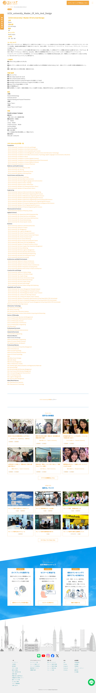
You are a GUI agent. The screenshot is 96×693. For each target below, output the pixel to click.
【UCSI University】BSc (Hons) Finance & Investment (21, 233)
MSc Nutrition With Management (15, 378)
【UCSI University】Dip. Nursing (15, 169)
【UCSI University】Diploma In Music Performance (20, 184)
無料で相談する (75, 602)
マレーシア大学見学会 (35, 666)
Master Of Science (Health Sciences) (16, 341)
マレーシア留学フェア (35, 664)
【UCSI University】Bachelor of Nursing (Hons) (19, 173)
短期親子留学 (33, 670)
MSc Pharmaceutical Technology (15, 384)
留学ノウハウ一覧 (16, 679)
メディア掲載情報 (16, 683)
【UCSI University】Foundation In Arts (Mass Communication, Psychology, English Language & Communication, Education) (38, 154)
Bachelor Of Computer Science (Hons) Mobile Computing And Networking (26, 313)
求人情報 (76, 672)
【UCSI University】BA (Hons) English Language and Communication (24, 181)
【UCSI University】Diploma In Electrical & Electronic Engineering (24, 192)
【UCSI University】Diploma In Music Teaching (19, 182)
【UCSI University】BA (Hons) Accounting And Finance (21, 255)
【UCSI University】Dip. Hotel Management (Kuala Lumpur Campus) (24, 293)
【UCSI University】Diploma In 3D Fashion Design (20, 274)
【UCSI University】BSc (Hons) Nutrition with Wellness (21, 216)
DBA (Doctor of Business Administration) (17, 330)
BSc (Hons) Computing (13, 309)
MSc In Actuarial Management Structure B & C (19, 373)
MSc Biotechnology (12, 367)
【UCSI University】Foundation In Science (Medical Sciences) (23, 162)
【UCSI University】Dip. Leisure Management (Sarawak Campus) (23, 289)
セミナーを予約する (47, 602)
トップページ (15, 662)
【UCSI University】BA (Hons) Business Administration (21, 251)
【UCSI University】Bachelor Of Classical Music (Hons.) (21, 188)
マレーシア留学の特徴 (52, 664)
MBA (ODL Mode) (11, 360)
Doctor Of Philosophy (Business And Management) (20, 317)
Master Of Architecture (13, 349)
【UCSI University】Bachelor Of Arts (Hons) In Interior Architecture (24, 268)
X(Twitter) (66, 670)
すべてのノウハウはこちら (48, 540)
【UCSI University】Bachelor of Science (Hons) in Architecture (23, 265)
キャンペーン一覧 (34, 662)
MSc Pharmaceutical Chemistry (15, 382)
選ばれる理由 (15, 670)
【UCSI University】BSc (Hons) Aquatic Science (19, 222)
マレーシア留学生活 (51, 668)
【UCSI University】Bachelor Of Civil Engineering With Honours (23, 205)
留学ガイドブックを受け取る (20, 602)
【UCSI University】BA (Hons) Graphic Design (18, 281)
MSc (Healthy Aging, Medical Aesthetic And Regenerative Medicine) (24, 365)
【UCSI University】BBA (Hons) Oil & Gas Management (21, 242)
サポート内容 (15, 668)
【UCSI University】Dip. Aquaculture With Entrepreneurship (22, 214)
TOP (8, 6)
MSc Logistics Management (14, 377)
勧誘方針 (76, 670)
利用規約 (76, 666)
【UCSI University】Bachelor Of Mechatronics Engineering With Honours (25, 196)
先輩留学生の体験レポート (17, 677)
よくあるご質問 (15, 681)
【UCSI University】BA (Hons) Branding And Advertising (21, 253)
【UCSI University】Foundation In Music (17, 156)
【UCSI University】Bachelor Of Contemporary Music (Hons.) (22, 186)
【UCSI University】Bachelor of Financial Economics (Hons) (22, 244)
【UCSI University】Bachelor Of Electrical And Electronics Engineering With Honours (28, 201)
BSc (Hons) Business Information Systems (18, 311)
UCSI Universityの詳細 (45, 399)
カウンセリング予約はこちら (78, 3)
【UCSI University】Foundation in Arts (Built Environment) (22, 149)
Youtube (65, 664)
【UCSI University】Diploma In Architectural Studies (20, 263)
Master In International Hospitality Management (19, 347)
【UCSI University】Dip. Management (16, 229)
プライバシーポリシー (79, 668)
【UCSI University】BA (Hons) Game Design (18, 283)
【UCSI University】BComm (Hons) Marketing (19, 238)
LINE (64, 662)
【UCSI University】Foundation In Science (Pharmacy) (21, 164)
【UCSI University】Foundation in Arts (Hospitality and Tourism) (24, 151)
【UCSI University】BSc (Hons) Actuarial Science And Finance (23, 235)
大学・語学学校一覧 (16, 672)
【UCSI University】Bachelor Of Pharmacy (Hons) (19, 210)
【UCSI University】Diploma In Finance (17, 227)
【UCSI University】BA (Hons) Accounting (18, 257)
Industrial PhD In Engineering (14, 334)
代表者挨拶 (77, 662)
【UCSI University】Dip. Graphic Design (17, 276)
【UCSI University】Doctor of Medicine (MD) (18, 168)
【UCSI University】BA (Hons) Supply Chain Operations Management (24, 246)
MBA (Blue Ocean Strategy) (14, 358)
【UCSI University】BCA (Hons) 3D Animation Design (20, 278)
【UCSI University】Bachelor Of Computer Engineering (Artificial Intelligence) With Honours (30, 203)
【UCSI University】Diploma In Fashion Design (19, 272)
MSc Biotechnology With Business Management (19, 369)
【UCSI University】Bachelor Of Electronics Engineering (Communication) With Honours (29, 199)
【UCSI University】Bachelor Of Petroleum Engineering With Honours (25, 194)
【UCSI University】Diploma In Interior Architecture (20, 261)
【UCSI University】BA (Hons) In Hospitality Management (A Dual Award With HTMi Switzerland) (32, 300)
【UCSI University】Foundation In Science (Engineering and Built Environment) (27, 160)
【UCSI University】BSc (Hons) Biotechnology (19, 220)
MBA (8, 356)
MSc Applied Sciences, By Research (16, 343)
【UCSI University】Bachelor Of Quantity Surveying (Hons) (22, 266)
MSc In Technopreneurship (14, 375)
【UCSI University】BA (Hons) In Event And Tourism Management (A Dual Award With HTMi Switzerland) (33, 302)
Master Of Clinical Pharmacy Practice (16, 352)
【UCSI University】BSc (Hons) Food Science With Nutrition (22, 218)
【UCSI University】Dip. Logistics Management (19, 231)
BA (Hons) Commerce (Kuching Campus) (17, 304)
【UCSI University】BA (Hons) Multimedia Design (20, 279)
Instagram (66, 666)
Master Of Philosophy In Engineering (16, 339)
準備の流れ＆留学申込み (17, 675)
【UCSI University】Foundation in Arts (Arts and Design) (21, 147)
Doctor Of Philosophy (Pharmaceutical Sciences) (19, 319)
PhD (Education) (11, 326)
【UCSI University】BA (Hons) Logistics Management (20, 250)
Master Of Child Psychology (14, 350)
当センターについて (51, 662)
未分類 (11, 6)
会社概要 (76, 664)
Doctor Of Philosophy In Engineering (16, 324)
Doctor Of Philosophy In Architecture (16, 322)
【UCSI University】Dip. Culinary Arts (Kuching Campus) (21, 294)
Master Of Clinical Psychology (14, 354)
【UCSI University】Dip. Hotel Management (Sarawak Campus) (23, 291)
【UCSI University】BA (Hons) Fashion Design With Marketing (22, 285)
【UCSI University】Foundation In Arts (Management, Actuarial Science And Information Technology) (33, 153)
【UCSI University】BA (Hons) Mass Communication (20, 179)
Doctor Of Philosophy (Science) (15, 321)
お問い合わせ (15, 685)
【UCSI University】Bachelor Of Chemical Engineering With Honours (24, 207)
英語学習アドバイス (34, 668)
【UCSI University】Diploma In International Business (21, 225)
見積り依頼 (14, 674)
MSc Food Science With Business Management (19, 371)
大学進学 (14, 664)
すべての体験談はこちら (48, 478)
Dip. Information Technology (14, 307)
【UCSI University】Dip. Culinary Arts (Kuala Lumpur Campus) (23, 296)
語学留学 (14, 666)
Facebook (66, 668)
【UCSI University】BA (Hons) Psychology (18, 177)
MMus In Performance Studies (15, 363)
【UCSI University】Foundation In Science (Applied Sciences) (23, 158)
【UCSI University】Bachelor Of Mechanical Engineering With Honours (25, 197)
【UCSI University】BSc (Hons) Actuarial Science (19, 237)
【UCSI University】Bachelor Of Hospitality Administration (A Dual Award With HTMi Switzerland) (32, 298)
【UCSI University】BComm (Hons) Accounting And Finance (22, 240)
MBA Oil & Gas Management (14, 362)
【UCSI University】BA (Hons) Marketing (17, 248)
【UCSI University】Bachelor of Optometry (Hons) (20, 171)
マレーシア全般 (50, 670)
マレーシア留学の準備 (52, 666)
